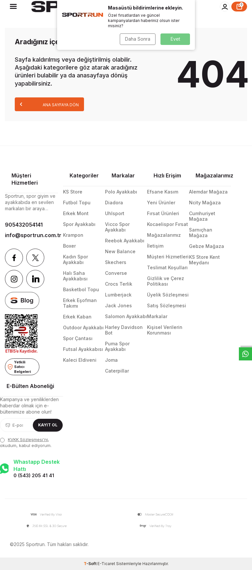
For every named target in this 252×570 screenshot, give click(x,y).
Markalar (157, 316)
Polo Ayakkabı (121, 191)
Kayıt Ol (47, 424)
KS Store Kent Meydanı (204, 259)
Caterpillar (117, 371)
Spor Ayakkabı (79, 224)
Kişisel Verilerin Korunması (164, 330)
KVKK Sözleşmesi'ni (28, 439)
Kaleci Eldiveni (79, 360)
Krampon (73, 235)
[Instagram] (14, 279)
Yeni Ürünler (161, 202)
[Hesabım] (225, 6)
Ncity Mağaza (205, 202)
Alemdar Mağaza (208, 191)
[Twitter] (35, 258)
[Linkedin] (35, 279)
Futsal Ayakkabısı (83, 349)
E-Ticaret (106, 563)
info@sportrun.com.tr (31, 235)
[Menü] (13, 6)
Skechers (115, 262)
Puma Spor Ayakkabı (117, 346)
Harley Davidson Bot (124, 330)
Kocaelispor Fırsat (167, 224)
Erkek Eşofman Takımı (80, 303)
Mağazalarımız (164, 235)
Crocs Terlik (118, 284)
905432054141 (24, 224)
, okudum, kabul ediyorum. (26, 442)
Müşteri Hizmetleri (168, 256)
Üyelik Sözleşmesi (168, 294)
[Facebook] (14, 258)
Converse (116, 273)
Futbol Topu (77, 202)
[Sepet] (239, 6)
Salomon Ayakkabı (126, 316)
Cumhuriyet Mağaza (202, 216)
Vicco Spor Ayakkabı (117, 227)
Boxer (69, 246)
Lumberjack (118, 294)
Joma (111, 360)
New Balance (120, 251)
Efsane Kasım (162, 191)
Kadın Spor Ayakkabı (75, 259)
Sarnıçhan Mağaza (200, 232)
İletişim (155, 246)
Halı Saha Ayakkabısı (75, 275)
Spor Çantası (78, 338)
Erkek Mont (76, 213)
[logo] (90, 6)
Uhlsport (114, 213)
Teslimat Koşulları (167, 267)
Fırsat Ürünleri (163, 213)
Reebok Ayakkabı (124, 240)
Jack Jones (118, 305)
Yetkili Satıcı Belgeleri (19, 367)
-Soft (90, 563)
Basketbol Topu (81, 289)
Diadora (114, 202)
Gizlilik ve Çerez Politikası (165, 281)
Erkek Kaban (77, 316)
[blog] (22, 300)
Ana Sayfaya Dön (49, 104)
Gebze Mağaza (206, 246)
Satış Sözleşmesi (166, 305)
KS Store (72, 191)
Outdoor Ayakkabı (83, 327)
